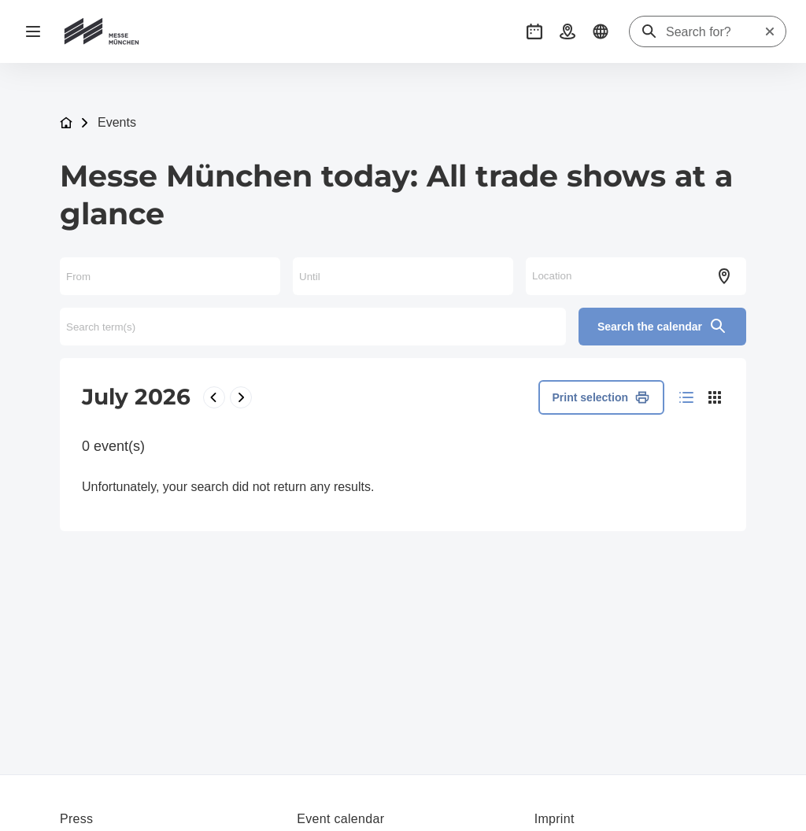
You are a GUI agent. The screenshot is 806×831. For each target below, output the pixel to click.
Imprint (554, 818)
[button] (534, 31)
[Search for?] (714, 32)
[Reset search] (769, 31)
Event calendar (340, 818)
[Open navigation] (33, 31)
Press (76, 818)
